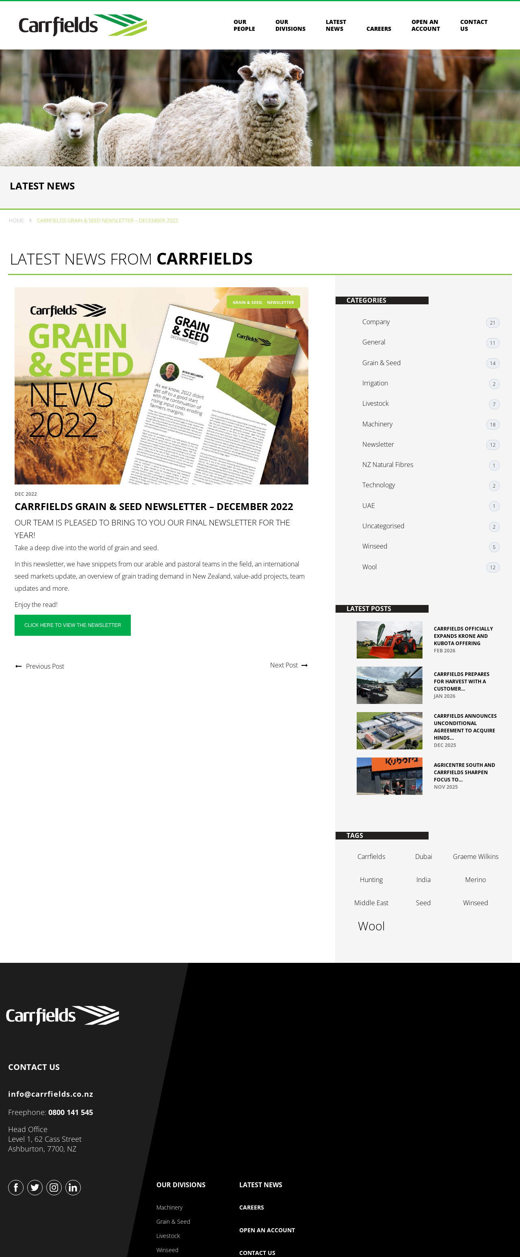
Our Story (251, 1063)
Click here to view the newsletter (74, 646)
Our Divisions (290, 28)
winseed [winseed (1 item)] (471, 919)
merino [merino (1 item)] (472, 896)
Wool (373, 567)
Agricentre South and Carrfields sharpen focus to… (460, 784)
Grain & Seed (247, 324)
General (378, 366)
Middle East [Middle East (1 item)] (372, 919)
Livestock (379, 421)
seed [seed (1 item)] (421, 919)
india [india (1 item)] (422, 896)
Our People (244, 28)
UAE (372, 512)
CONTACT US (36, 1090)
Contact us (474, 28)
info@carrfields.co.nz (53, 1119)
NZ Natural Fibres (391, 476)
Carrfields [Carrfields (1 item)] (372, 873)
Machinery (381, 439)
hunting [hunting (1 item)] (372, 896)
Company (380, 348)
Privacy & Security (197, 1232)
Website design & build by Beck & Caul (460, 1238)
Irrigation (379, 403)
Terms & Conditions (265, 1232)
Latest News (336, 28)
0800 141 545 (73, 1137)
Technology (382, 494)
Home (18, 239)
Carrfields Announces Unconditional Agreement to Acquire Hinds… (455, 736)
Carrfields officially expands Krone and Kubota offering (463, 641)
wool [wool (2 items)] (372, 943)
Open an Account (426, 28)
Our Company (264, 1027)
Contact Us (423, 1094)
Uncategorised (387, 531)
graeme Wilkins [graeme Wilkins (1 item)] (471, 873)
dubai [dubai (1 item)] (422, 873)
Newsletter (280, 324)
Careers (378, 31)
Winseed (379, 549)
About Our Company (265, 1049)
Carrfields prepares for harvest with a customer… (462, 687)
